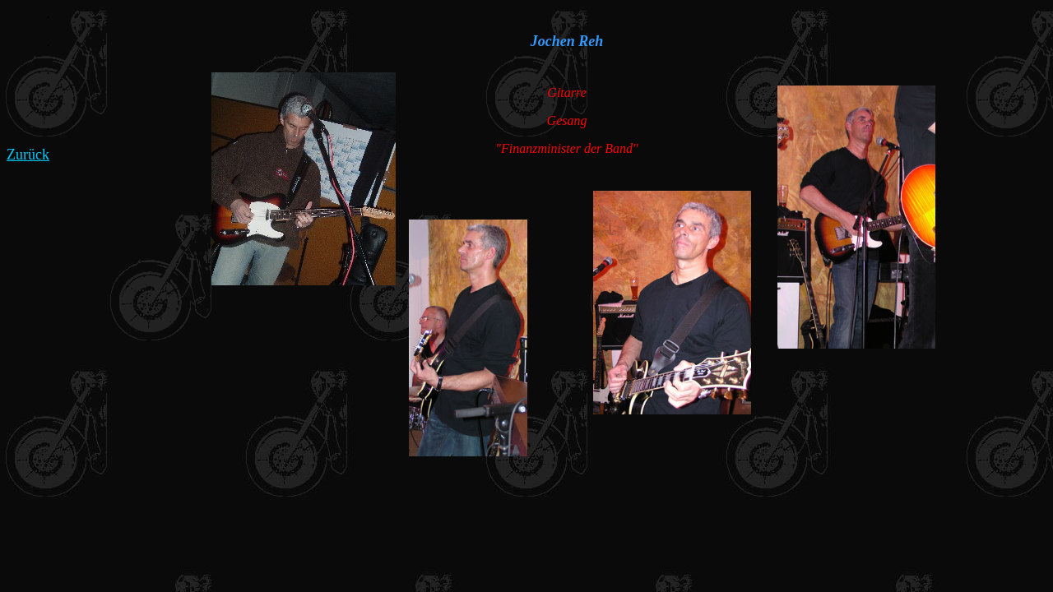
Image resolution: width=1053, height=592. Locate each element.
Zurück (28, 154)
